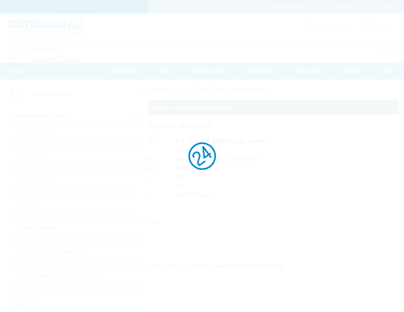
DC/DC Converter (39, 167)
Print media (308, 70)
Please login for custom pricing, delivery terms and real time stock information (139, 107)
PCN (165, 70)
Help (386, 70)
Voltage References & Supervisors (60, 276)
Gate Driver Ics (36, 179)
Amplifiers (30, 155)
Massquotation (209, 70)
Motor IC (28, 204)
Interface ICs (33, 192)
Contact (350, 70)
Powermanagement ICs (47, 216)
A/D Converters (36, 131)
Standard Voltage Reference (52, 252)
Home (17, 70)
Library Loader (183, 266)
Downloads (260, 70)
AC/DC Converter (39, 143)
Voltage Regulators (41, 289)
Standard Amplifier (40, 240)
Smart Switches (37, 228)
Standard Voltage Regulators (53, 264)
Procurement (124, 70)
